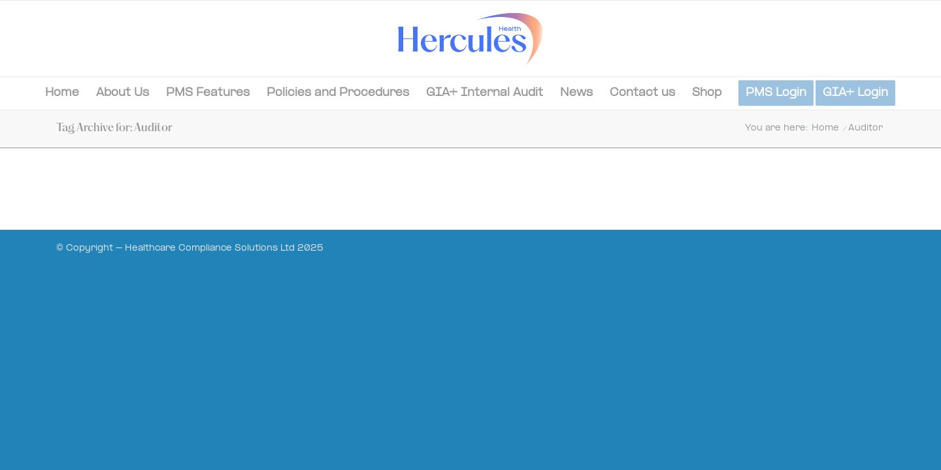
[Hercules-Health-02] (470, 38)
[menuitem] (62, 93)
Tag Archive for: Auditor (114, 128)
